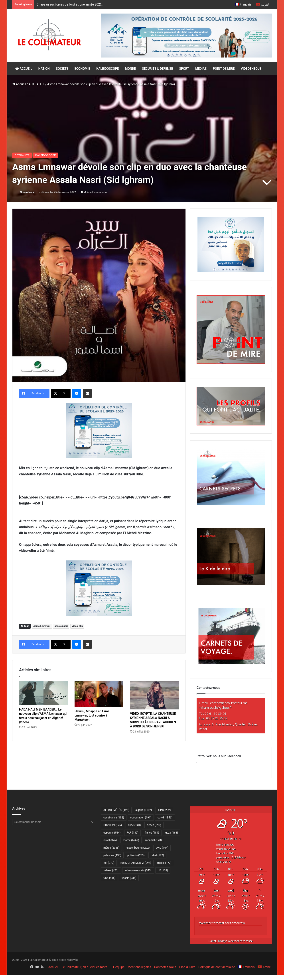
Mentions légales (139, 967)
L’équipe (119, 967)
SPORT (184, 68)
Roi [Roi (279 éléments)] (108, 862)
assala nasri (61, 626)
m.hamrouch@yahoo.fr (215, 707)
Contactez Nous (165, 967)
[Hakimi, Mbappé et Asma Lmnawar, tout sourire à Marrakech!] (99, 694)
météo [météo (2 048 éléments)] (111, 847)
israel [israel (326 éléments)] (110, 840)
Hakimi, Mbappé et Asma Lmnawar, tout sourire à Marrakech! (92, 715)
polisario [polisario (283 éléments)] (135, 855)
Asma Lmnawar (41, 626)
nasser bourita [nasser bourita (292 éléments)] (138, 847)
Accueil (19, 84)
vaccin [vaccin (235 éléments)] (129, 878)
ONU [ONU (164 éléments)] (162, 847)
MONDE (130, 68)
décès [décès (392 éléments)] (154, 825)
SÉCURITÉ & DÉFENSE (157, 68)
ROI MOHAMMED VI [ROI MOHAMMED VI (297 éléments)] (135, 862)
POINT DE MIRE (224, 68)
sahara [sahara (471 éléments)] (110, 870)
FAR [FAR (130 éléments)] (132, 832)
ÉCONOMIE (82, 68)
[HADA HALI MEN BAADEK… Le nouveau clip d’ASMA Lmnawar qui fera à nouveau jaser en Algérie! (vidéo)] (43, 693)
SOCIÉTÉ (62, 68)
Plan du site (187, 967)
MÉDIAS (201, 68)
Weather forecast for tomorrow (222, 923)
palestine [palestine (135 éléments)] (112, 855)
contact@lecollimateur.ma (229, 703)
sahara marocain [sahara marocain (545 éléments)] (138, 870)
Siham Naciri (28, 192)
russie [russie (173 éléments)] (164, 862)
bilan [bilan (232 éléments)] (164, 810)
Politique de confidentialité (216, 967)
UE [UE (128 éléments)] (163, 870)
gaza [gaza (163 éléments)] (171, 832)
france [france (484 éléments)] (151, 832)
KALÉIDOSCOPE (107, 68)
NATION (44, 68)
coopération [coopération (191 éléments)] (140, 817)
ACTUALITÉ (37, 84)
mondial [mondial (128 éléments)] (153, 840)
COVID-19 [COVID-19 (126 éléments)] (112, 825)
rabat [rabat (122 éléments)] (157, 855)
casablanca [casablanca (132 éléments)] (113, 817)
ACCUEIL (23, 68)
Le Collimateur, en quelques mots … (85, 967)
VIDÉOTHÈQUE (251, 68)
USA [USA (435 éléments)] (109, 878)
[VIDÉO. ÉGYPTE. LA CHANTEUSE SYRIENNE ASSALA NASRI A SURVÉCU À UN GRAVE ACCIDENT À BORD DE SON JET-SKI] (154, 695)
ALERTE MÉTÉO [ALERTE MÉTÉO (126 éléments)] (116, 810)
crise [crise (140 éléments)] (134, 825)
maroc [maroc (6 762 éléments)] (131, 840)
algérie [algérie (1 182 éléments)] (143, 810)
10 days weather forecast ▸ (231, 941)
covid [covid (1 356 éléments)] (165, 817)
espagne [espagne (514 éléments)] (111, 832)
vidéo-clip (77, 626)
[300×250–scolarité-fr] (99, 430)
